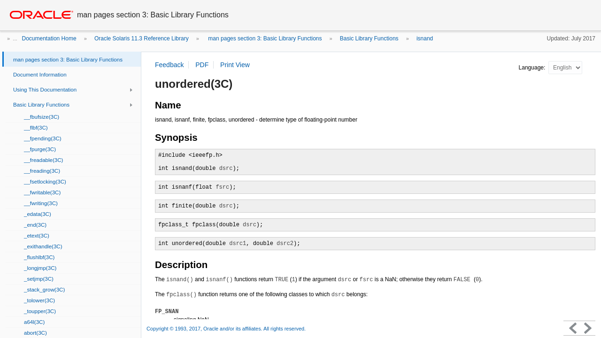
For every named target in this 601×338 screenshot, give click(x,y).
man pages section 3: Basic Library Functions (264, 38)
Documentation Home (49, 38)
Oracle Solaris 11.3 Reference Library (141, 38)
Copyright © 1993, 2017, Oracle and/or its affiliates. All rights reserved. (226, 328)
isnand (424, 38)
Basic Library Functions (369, 38)
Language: (533, 67)
